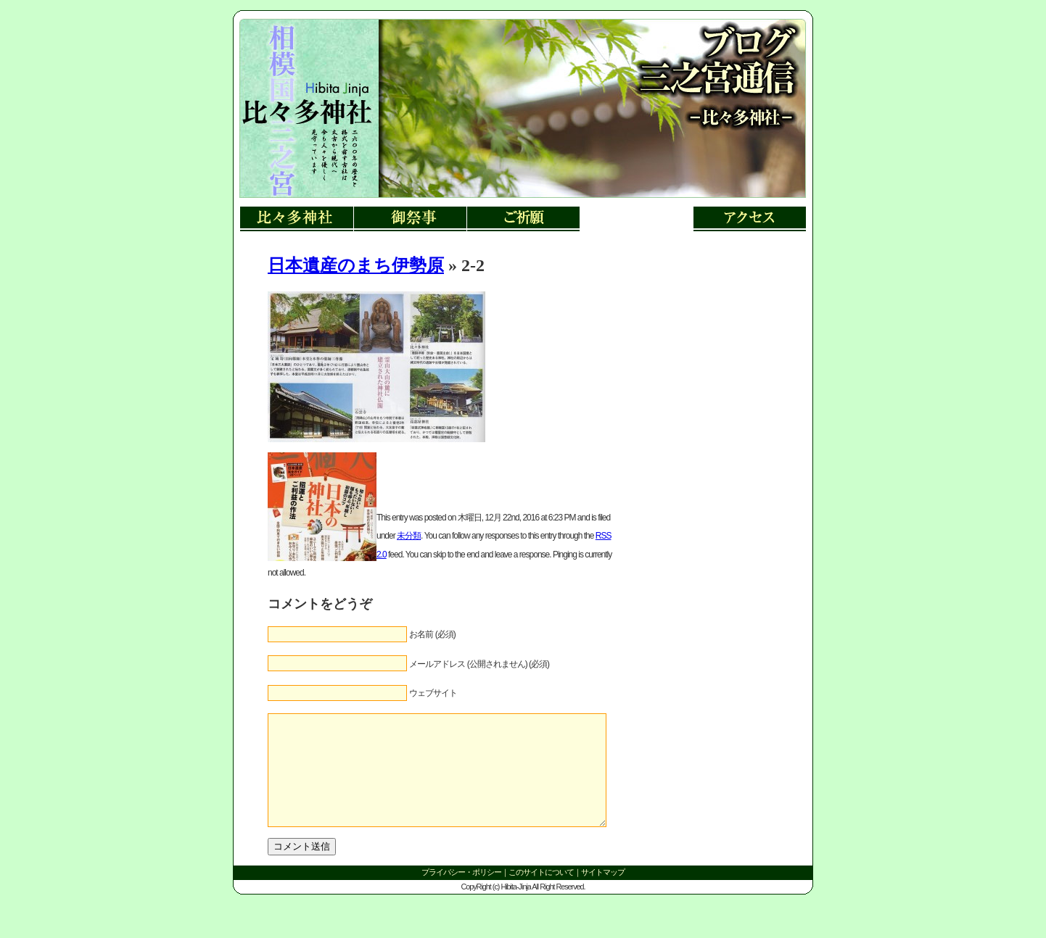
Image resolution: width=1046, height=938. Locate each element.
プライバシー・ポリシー (461, 893)
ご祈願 (523, 219)
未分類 (409, 536)
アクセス (749, 219)
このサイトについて (541, 893)
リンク (306, 123)
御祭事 (409, 219)
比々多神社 (296, 219)
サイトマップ (603, 893)
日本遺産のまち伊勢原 (356, 265)
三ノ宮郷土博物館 (636, 219)
